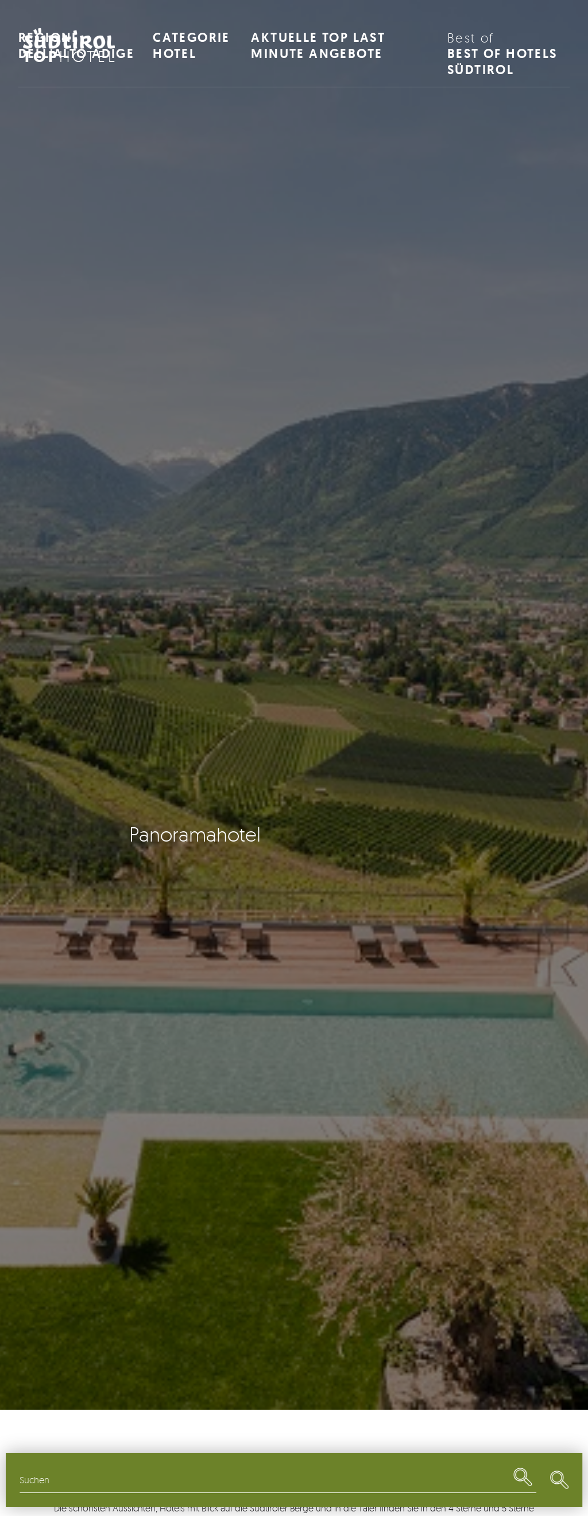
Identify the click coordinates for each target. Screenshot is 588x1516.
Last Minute (486, 1479)
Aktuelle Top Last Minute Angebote (318, 45)
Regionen (80, 1479)
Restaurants (351, 1479)
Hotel (70, 56)
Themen (215, 1479)
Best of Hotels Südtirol (508, 54)
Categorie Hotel (191, 45)
